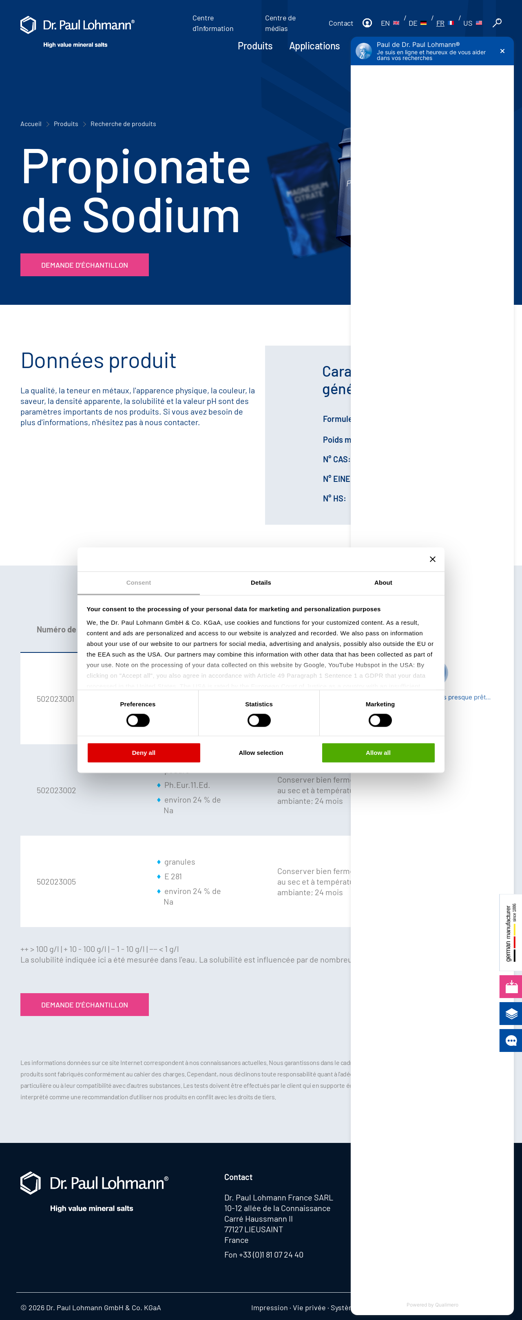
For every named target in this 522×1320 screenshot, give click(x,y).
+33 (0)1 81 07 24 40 (271, 1254)
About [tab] (383, 582)
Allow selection (261, 753)
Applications (314, 45)
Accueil (31, 123)
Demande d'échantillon (84, 264)
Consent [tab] (138, 582)
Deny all (144, 753)
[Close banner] (433, 559)
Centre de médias (280, 23)
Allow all (378, 753)
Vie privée (309, 1307)
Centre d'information (212, 23)
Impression (269, 1307)
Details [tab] (261, 582)
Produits (255, 45)
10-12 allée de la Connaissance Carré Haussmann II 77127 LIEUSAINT (277, 1218)
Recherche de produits (123, 123)
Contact (341, 22)
